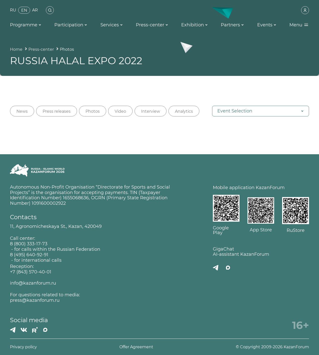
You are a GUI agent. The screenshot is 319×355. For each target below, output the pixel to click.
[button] (260, 111)
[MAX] (45, 330)
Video (120, 111)
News (22, 111)
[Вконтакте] (23, 330)
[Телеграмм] (12, 330)
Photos (92, 111)
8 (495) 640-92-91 (29, 255)
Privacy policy (23, 347)
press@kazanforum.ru (35, 300)
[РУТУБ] (35, 330)
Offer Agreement (136, 347)
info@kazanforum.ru (33, 283)
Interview (150, 111)
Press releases (57, 111)
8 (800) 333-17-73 (28, 244)
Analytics (184, 111)
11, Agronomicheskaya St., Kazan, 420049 (56, 226)
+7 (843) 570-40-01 (30, 272)
